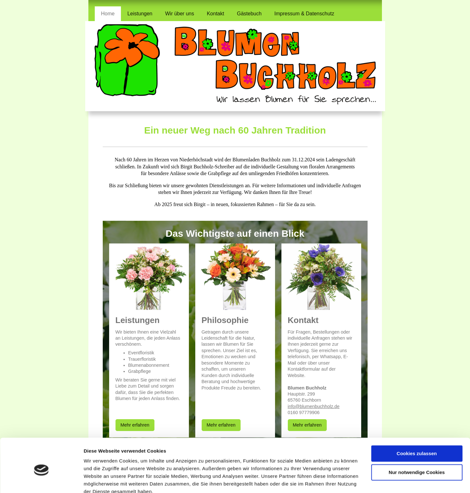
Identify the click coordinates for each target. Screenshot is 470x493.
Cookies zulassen (417, 425)
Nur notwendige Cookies (417, 443)
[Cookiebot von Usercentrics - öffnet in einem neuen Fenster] (41, 480)
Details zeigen (100, 480)
